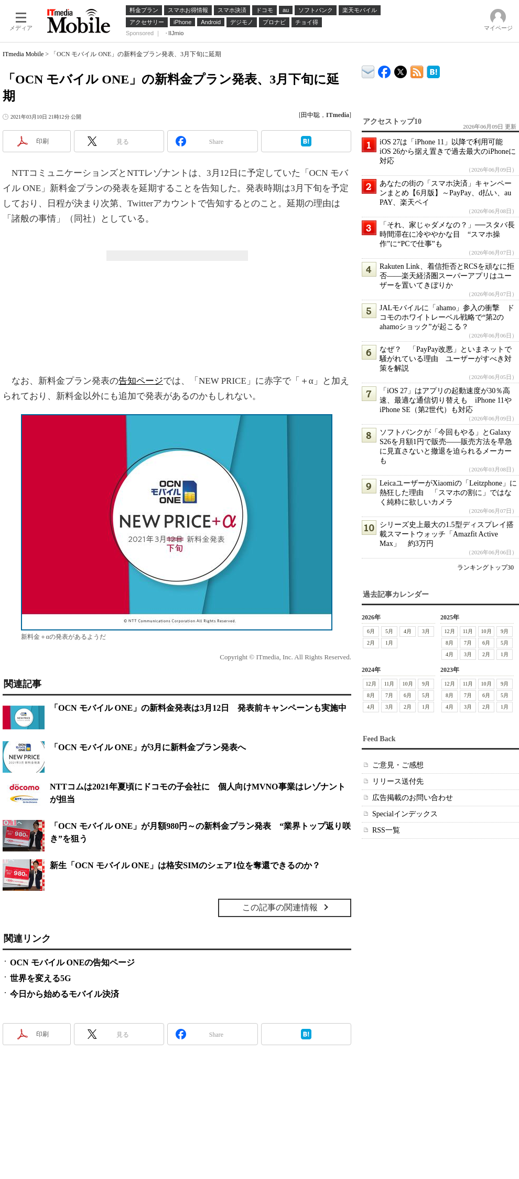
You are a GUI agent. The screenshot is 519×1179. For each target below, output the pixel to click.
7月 (468, 643)
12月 (450, 631)
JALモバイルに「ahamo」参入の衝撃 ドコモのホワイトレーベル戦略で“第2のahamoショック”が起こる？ (447, 317)
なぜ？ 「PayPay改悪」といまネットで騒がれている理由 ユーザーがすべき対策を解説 (446, 358)
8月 (449, 643)
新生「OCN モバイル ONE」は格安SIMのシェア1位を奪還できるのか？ (185, 865)
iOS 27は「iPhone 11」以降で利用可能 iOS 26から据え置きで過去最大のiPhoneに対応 (448, 151)
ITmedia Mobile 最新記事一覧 (417, 70)
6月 (371, 631)
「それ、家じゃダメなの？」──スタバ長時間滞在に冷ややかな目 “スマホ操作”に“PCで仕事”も (447, 234)
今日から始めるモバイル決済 (64, 993)
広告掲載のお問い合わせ (412, 798)
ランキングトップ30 (485, 567)
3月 (426, 631)
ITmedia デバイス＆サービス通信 (368, 70)
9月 (505, 631)
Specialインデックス (405, 814)
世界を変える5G (40, 978)
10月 (486, 631)
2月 (371, 643)
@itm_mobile (400, 69)
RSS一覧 (386, 830)
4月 (408, 631)
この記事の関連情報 (280, 907)
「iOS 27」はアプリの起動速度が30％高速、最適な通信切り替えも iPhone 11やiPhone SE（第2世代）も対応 (446, 400)
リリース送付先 (398, 781)
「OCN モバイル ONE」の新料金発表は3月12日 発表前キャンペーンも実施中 (198, 707)
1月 (389, 643)
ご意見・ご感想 (398, 765)
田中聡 (310, 115)
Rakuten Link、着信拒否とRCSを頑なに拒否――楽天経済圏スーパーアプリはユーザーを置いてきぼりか (447, 275)
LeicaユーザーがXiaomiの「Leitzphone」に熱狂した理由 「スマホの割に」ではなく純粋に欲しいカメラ (448, 492)
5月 (389, 631)
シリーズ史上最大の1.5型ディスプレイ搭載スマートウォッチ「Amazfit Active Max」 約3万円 (447, 534)
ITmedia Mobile (23, 54)
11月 (468, 631)
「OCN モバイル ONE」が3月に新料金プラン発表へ (148, 747)
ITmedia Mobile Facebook (384, 69)
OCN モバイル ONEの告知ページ (72, 962)
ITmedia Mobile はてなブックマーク (433, 70)
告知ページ (140, 381)
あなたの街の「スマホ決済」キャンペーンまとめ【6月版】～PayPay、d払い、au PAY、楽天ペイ (446, 193)
